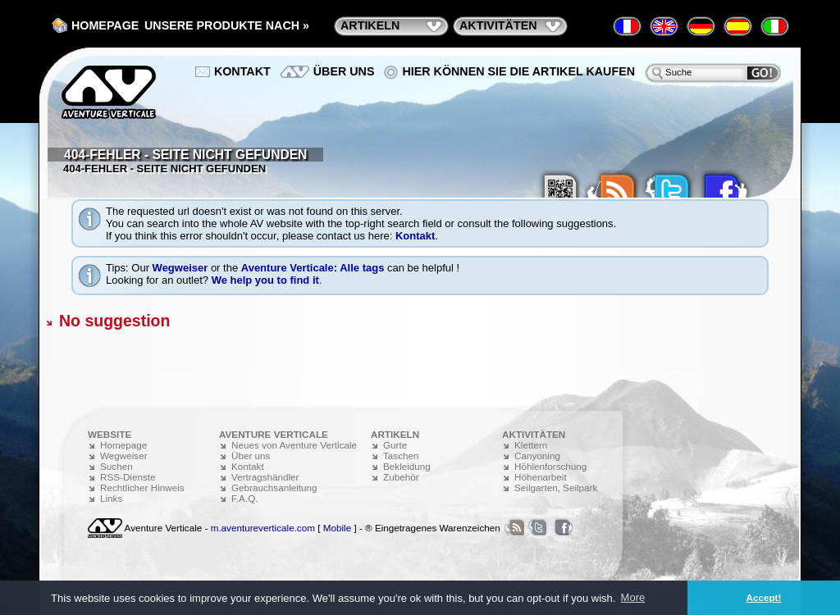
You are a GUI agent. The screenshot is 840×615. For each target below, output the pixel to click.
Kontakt (415, 236)
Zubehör (401, 477)
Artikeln (369, 25)
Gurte (395, 445)
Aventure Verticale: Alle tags (313, 268)
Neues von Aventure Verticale (294, 445)
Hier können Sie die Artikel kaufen (518, 71)
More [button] (633, 597)
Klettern (530, 445)
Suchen (116, 466)
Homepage (105, 25)
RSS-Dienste (128, 477)
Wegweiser (180, 268)
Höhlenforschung (550, 466)
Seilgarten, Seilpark (555, 487)
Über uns (344, 71)
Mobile (337, 527)
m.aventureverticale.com (263, 527)
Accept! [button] (764, 597)
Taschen (401, 455)
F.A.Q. (244, 498)
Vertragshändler (265, 477)
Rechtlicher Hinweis (142, 487)
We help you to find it (265, 280)
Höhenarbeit (540, 477)
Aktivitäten (498, 25)
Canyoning (537, 455)
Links (111, 498)
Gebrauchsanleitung (274, 487)
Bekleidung (407, 466)
